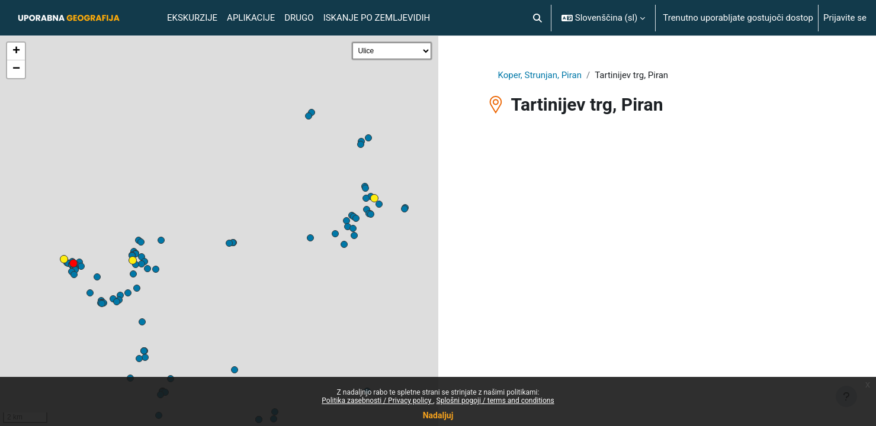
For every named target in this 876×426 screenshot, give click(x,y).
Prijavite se (845, 17)
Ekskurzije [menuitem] (192, 17)
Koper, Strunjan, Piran (540, 75)
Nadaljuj (438, 415)
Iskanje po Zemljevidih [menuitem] (377, 17)
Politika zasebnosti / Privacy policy (377, 400)
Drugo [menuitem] (298, 17)
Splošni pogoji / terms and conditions (495, 400)
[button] (537, 18)
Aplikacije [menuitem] (251, 17)
